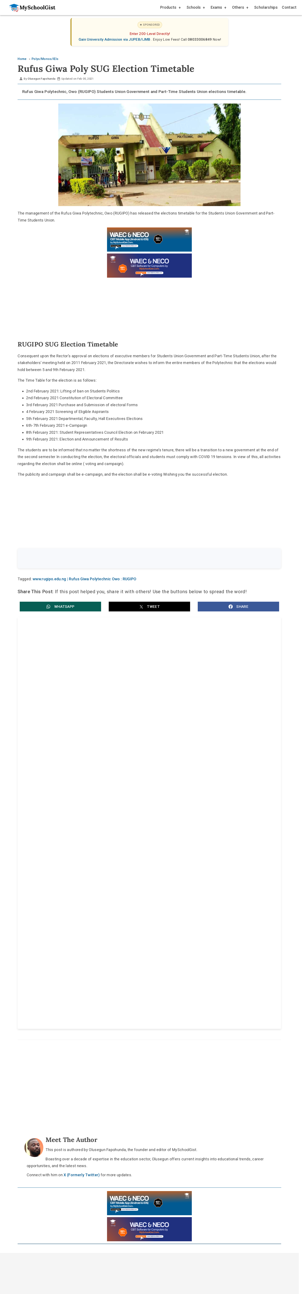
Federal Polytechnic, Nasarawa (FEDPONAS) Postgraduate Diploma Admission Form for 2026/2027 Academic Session (81, 802)
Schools (195, 8)
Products (170, 8)
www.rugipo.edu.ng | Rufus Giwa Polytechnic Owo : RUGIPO (84, 579)
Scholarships (266, 7)
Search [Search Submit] (265, 559)
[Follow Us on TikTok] (137, 986)
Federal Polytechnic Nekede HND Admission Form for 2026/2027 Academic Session (209, 758)
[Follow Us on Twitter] (147, 986)
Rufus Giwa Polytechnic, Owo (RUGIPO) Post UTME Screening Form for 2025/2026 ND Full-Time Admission (81, 714)
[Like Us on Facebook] (157, 986)
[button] (60, 607)
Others (240, 8)
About (129, 997)
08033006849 (200, 39)
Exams (218, 8)
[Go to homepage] (30, 7)
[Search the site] (138, 559)
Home (108, 997)
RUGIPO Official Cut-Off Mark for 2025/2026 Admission (72, 667)
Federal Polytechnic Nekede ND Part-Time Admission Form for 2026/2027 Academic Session (207, 714)
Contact (289, 7)
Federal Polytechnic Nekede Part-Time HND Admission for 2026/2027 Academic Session (84, 758)
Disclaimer (153, 997)
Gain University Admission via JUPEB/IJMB (115, 39)
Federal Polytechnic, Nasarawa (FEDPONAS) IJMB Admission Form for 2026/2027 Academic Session (213, 802)
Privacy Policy (184, 997)
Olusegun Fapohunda (41, 78)
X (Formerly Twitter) (82, 902)
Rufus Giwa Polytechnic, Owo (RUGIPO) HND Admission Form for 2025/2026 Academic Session (208, 669)
